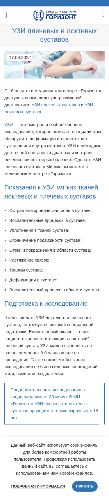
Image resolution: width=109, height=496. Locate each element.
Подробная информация (38, 486)
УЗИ (8, 124)
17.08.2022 (20, 57)
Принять (85, 486)
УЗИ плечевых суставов (56, 104)
